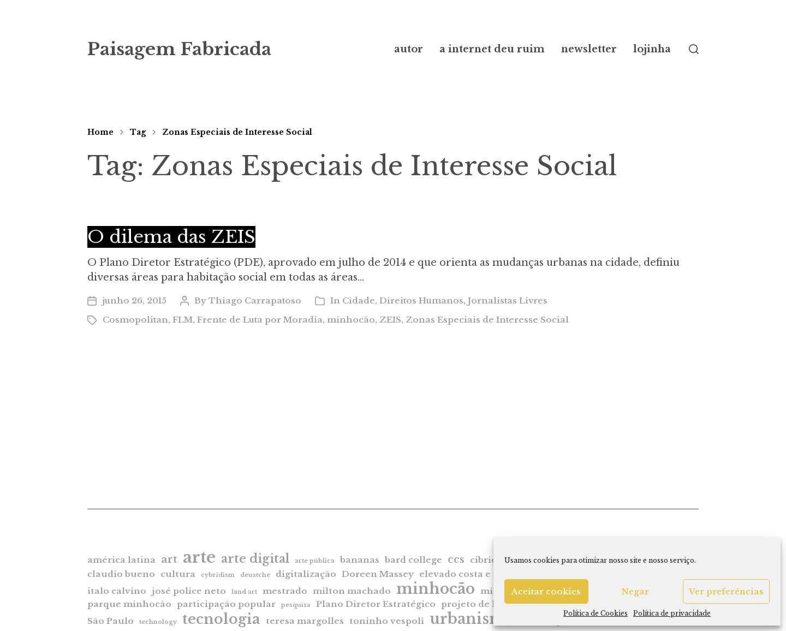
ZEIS (390, 319)
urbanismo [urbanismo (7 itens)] (472, 619)
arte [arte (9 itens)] (199, 557)
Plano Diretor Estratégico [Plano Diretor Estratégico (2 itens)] (376, 604)
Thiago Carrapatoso (255, 300)
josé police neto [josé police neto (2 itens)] (189, 591)
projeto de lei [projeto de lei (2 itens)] (472, 604)
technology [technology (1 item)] (158, 622)
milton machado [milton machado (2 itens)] (352, 591)
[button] (693, 49)
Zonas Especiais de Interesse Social (237, 132)
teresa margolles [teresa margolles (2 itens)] (305, 621)
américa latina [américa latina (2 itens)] (121, 560)
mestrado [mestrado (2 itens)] (285, 591)
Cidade (358, 300)
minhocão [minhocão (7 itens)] (435, 589)
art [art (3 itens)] (169, 559)
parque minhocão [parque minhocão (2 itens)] (129, 604)
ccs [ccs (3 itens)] (456, 559)
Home (100, 132)
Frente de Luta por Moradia (260, 319)
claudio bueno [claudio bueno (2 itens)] (121, 574)
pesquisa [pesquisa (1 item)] (296, 605)
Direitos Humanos (421, 300)
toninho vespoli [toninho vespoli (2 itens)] (386, 621)
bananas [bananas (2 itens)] (359, 560)
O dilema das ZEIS (171, 237)
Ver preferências (726, 591)
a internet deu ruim (492, 49)
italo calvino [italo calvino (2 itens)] (116, 591)
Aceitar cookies (546, 591)
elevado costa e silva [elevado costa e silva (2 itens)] (467, 574)
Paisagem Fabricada (179, 49)
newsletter (589, 49)
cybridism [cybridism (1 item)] (218, 575)
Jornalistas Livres (507, 300)
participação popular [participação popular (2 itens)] (226, 604)
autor (408, 49)
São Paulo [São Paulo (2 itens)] (110, 621)
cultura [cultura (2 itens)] (177, 574)
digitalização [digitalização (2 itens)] (306, 574)
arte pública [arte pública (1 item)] (315, 560)
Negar (635, 591)
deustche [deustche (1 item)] (255, 575)
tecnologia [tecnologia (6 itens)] (221, 619)
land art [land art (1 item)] (244, 592)
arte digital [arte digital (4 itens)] (255, 558)
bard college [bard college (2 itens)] (413, 560)
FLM (182, 319)
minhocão (351, 319)
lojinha (652, 49)
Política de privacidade (672, 613)
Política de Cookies (595, 613)
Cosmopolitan (135, 319)
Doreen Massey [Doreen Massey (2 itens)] (378, 574)
